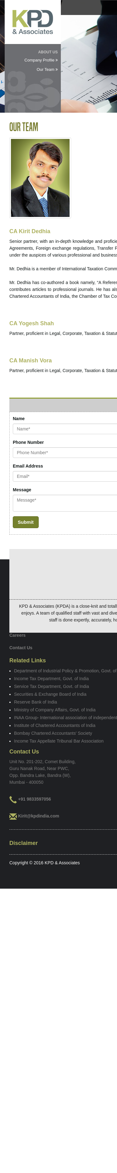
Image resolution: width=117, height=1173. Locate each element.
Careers (17, 635)
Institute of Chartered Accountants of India (54, 725)
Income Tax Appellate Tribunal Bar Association (59, 741)
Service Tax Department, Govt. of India (51, 686)
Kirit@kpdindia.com (38, 815)
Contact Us (20, 647)
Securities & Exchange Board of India (50, 694)
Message (22, 489)
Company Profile (41, 60)
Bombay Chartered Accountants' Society (53, 733)
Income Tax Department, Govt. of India (51, 678)
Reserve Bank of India (35, 701)
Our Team (47, 69)
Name (19, 418)
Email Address (28, 466)
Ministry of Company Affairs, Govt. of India (54, 709)
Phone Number (28, 442)
